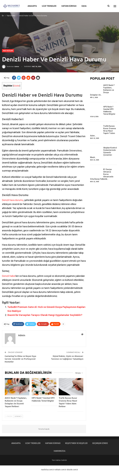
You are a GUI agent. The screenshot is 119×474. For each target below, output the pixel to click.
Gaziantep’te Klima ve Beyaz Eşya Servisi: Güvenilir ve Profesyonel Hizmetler (20, 359)
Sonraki (18, 416)
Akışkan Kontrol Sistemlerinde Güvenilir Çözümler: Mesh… (103, 152)
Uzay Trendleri (49, 6)
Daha (84, 6)
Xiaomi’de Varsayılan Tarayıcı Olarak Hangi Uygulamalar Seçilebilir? (44, 315)
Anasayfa (32, 6)
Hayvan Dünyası (68, 6)
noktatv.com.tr (60, 470)
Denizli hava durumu (12, 200)
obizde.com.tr (72, 470)
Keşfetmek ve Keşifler (76, 443)
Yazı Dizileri (8, 51)
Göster (16, 86)
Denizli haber (9, 276)
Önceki (9, 416)
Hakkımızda (59, 451)
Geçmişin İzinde (100, 443)
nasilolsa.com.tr (47, 470)
